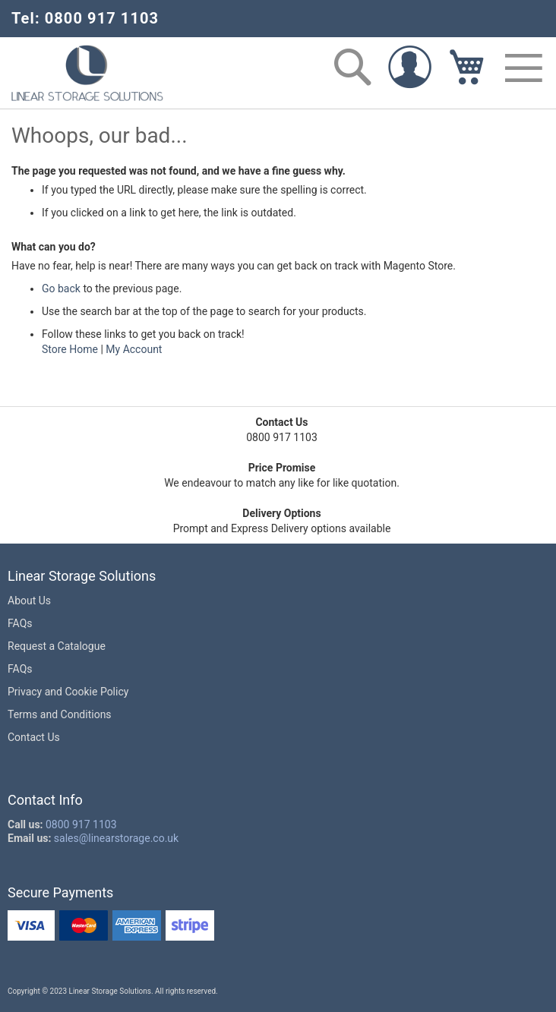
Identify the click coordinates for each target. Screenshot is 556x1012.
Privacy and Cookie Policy (68, 692)
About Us (29, 600)
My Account (134, 349)
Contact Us (34, 737)
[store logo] (87, 73)
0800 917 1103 (81, 824)
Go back (61, 288)
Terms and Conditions (60, 714)
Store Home (70, 349)
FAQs (20, 623)
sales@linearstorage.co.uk (116, 838)
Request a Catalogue (57, 646)
